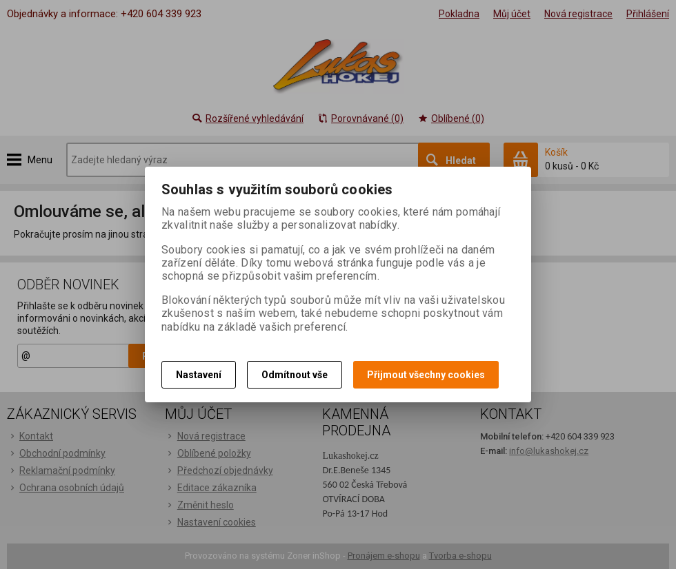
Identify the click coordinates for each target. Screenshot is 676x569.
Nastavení (198, 374)
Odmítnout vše (294, 374)
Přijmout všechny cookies (426, 374)
